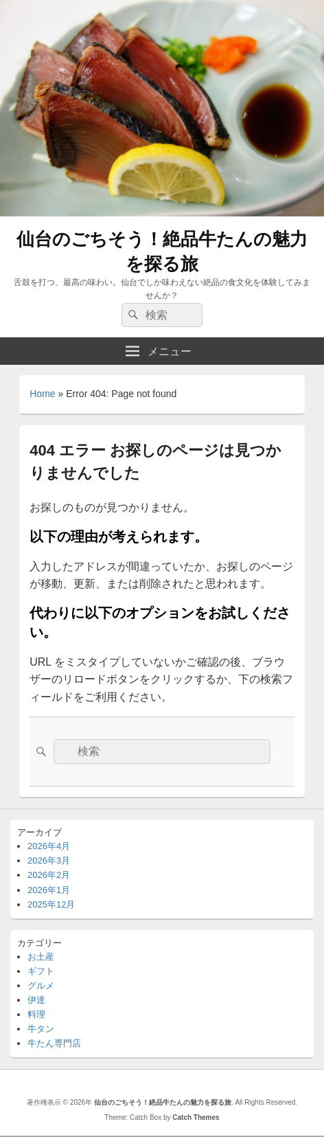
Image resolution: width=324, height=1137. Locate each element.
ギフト (40, 971)
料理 (36, 1014)
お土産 (40, 957)
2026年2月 (48, 875)
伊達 (36, 1000)
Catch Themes (195, 1117)
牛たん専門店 (54, 1043)
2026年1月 (48, 890)
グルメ (40, 985)
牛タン (40, 1029)
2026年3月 (48, 860)
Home (42, 393)
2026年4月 (48, 846)
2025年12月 (51, 904)
